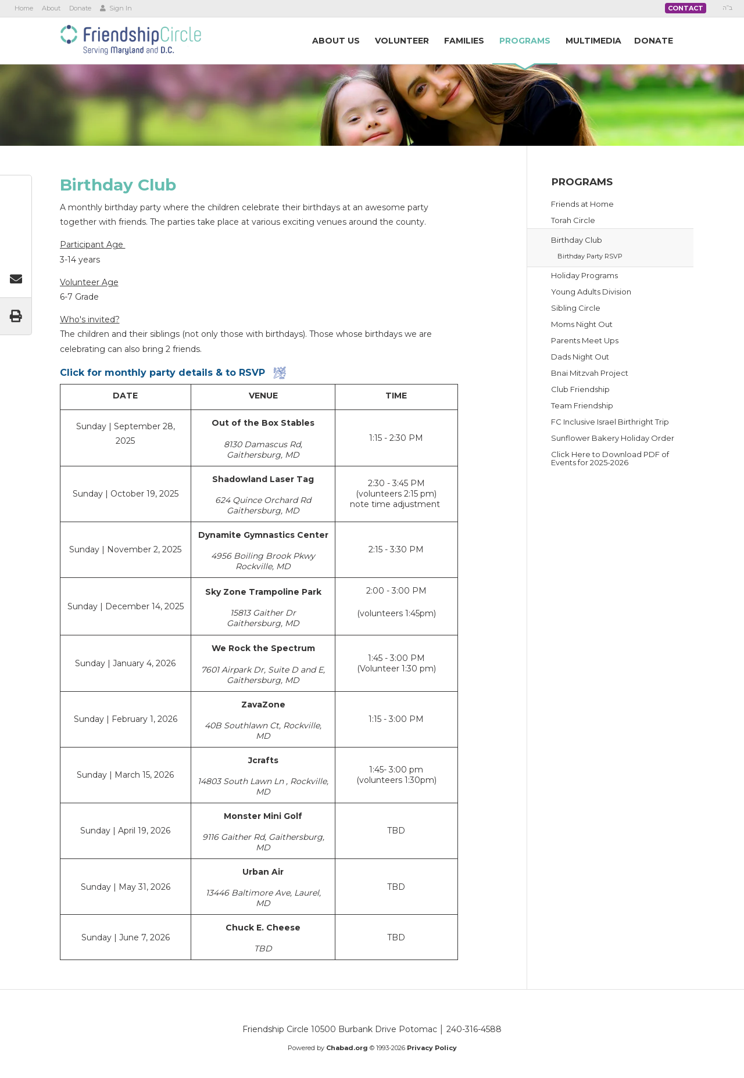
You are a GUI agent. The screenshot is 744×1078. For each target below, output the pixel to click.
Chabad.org (347, 1048)
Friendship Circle (131, 40)
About (51, 8)
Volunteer (402, 40)
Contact (685, 8)
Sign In (116, 8)
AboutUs (336, 40)
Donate (80, 8)
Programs (582, 182)
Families (464, 40)
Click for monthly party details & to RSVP (162, 372)
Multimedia (593, 40)
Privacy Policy (432, 1048)
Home (24, 8)
